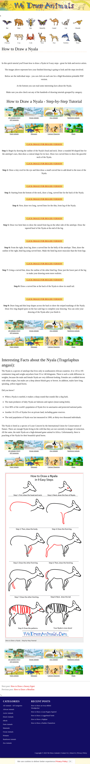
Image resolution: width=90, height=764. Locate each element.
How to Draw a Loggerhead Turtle (42, 716)
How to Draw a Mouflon (24, 689)
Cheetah (77, 28)
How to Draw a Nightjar (39, 719)
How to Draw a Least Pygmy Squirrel (43, 712)
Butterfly (42, 28)
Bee (30, 28)
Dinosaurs (34, 134)
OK (70, 761)
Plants (73, 134)
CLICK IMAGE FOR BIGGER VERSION (44, 144)
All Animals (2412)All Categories (14, 119)
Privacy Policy (82, 753)
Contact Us (64, 753)
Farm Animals (14, 134)
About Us (73, 753)
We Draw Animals (53, 753)
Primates (6, 736)
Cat (66, 28)
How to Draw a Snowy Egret (23, 686)
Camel (54, 28)
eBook (5, 721)
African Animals (8, 709)
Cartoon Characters (54, 134)
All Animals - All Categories (12, 706)
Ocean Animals (34, 118)
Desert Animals (8, 717)
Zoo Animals (54, 118)
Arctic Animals (8, 713)
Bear (18, 28)
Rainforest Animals (74, 118)
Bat (7, 28)
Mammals (6, 728)
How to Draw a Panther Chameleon (43, 723)
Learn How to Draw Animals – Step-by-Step (45, 8)
